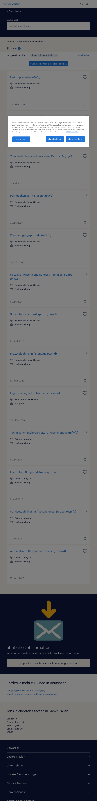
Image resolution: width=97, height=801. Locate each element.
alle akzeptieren (75, 139)
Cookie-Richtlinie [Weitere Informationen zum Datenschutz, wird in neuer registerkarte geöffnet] (72, 132)
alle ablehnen (55, 139)
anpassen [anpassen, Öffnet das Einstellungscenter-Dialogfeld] (21, 139)
